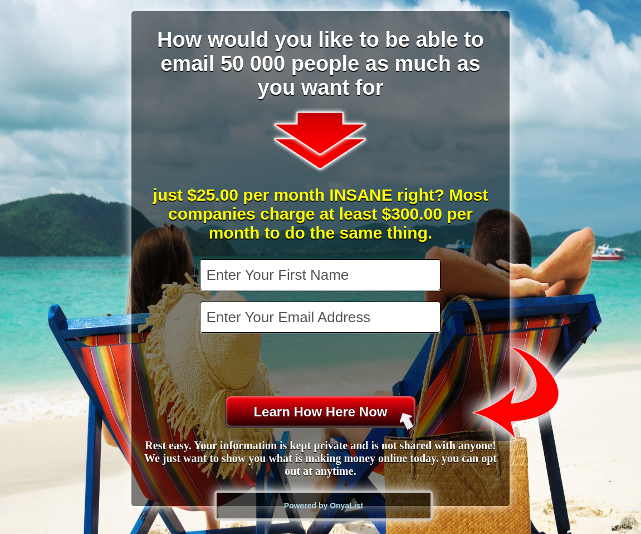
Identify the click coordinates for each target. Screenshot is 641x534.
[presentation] (321, 365)
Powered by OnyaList (323, 505)
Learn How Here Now (333, 416)
